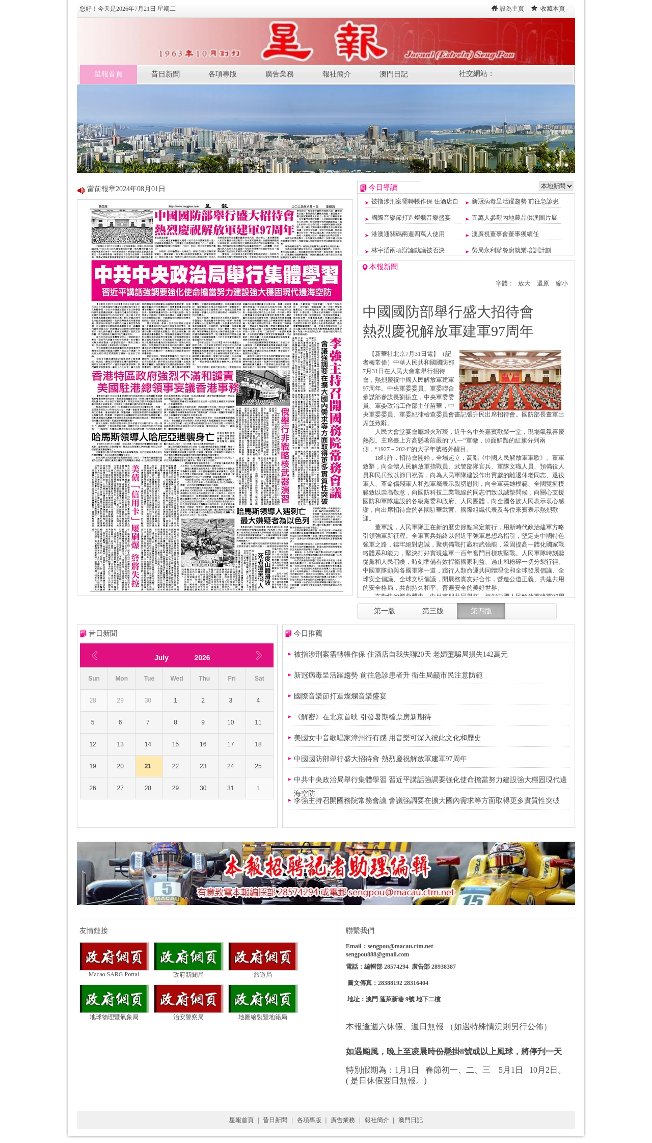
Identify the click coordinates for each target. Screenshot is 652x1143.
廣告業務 (279, 74)
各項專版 (222, 74)
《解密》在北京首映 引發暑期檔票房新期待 (362, 717)
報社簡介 (336, 74)
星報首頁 (108, 74)
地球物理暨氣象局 (114, 1014)
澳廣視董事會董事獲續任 (505, 234)
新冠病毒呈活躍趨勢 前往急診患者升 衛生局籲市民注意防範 (388, 675)
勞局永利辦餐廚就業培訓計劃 (511, 250)
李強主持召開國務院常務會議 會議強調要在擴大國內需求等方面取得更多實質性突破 (427, 800)
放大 (524, 283)
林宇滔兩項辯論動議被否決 (408, 250)
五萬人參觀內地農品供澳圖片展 (514, 217)
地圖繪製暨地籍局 (263, 1014)
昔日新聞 (165, 74)
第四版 (481, 611)
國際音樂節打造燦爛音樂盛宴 (411, 217)
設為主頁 (512, 8)
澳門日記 (393, 74)
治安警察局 (189, 1014)
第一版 (384, 611)
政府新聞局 (189, 971)
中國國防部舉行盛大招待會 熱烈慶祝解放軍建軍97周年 (380, 759)
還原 (543, 283)
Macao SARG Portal (114, 971)
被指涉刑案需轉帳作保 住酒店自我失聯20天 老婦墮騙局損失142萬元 (401, 654)
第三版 (433, 611)
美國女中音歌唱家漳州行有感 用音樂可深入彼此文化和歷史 (387, 738)
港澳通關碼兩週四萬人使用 (408, 234)
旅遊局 (263, 971)
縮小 (562, 283)
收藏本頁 (552, 8)
